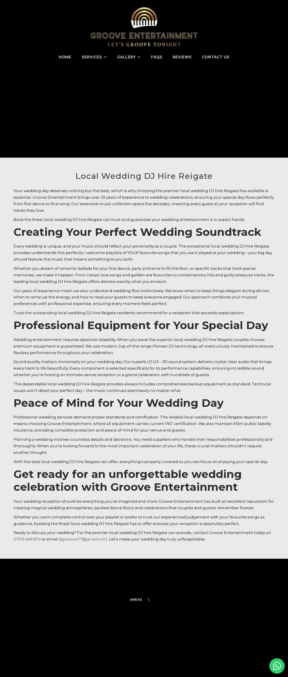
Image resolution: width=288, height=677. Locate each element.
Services (92, 57)
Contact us (216, 57)
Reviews (182, 57)
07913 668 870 (27, 539)
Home (65, 57)
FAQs (156, 57)
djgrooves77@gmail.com (82, 539)
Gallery (126, 57)
